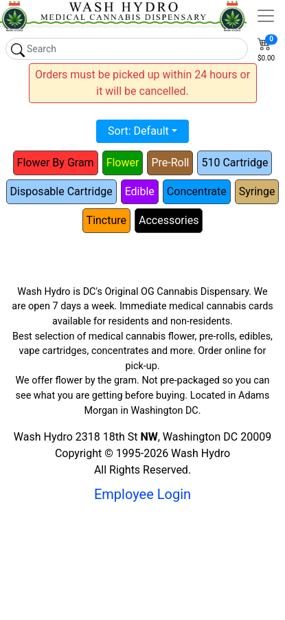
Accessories (168, 220)
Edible (140, 191)
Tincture (106, 220)
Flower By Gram (55, 162)
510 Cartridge (234, 162)
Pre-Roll (170, 162)
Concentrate (197, 191)
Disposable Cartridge (61, 191)
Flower (122, 162)
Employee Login (142, 494)
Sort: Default (138, 130)
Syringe (257, 191)
